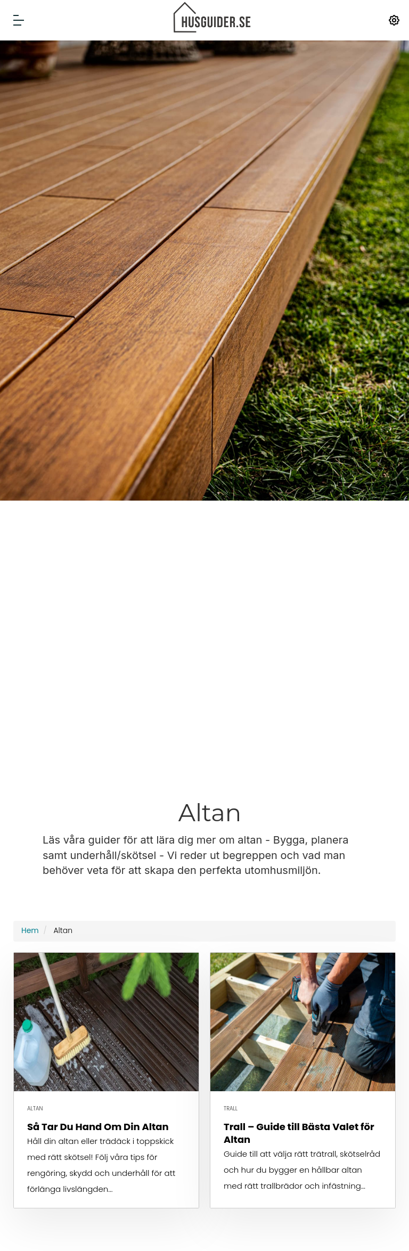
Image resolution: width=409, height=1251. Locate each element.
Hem (30, 930)
